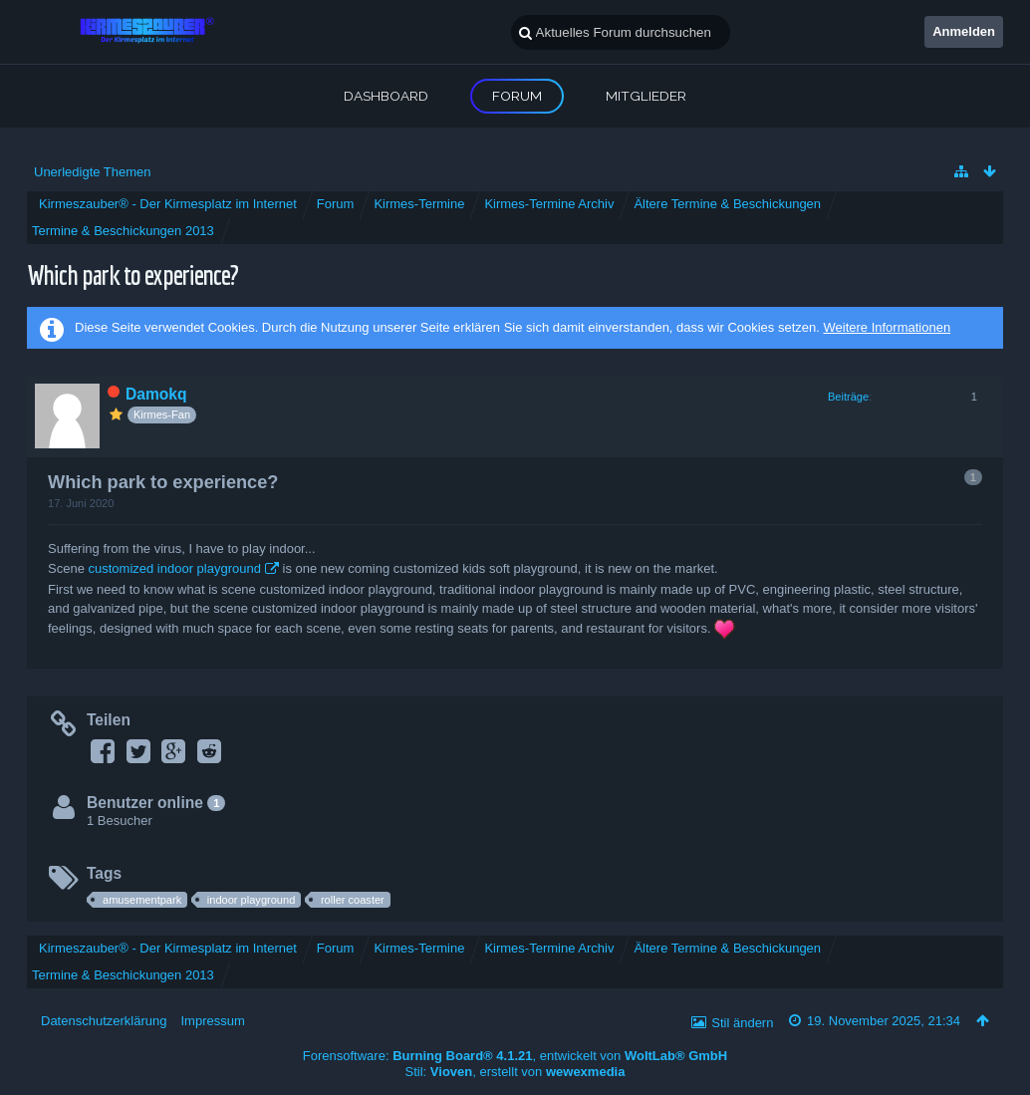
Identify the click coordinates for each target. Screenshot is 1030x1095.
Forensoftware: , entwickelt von (515, 1055)
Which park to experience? (132, 274)
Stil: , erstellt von (515, 1071)
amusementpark (142, 900)
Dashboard (386, 96)
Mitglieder (646, 96)
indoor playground (251, 900)
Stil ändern (742, 1022)
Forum (517, 96)
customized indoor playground (174, 568)
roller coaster (353, 900)
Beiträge (848, 397)
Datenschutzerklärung (103, 1020)
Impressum (212, 1020)
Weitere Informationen (886, 327)
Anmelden (963, 31)
